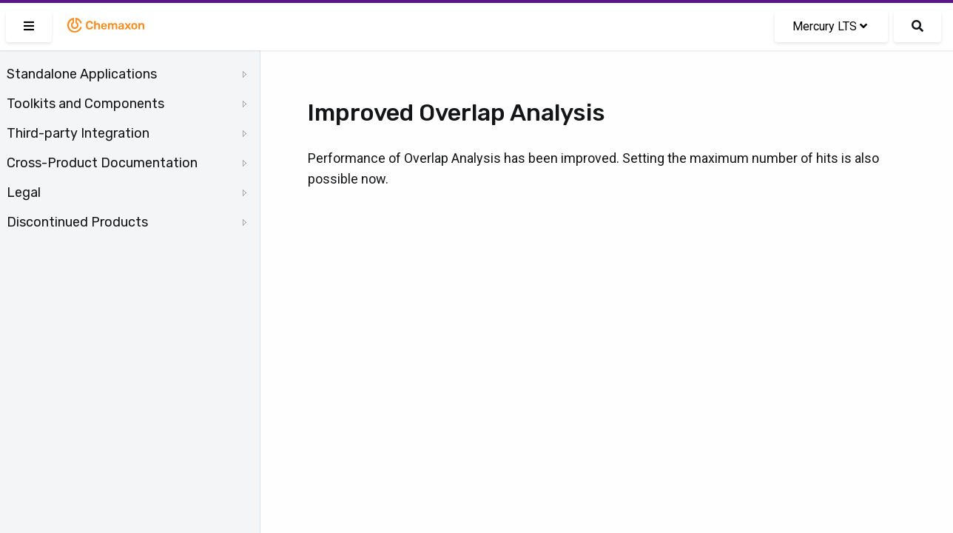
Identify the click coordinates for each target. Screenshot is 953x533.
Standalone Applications (82, 74)
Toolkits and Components (85, 103)
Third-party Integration (78, 133)
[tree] (130, 148)
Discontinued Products (77, 222)
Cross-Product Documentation (102, 163)
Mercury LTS (829, 26)
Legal (24, 192)
